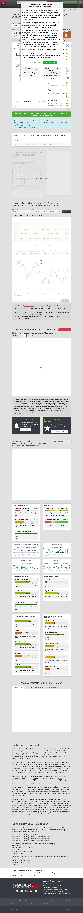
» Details (31, 78)
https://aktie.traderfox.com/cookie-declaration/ (36, 55)
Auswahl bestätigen (34, 62)
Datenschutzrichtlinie (28, 51)
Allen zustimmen (50, 62)
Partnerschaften (53, 68)
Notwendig (32, 68)
